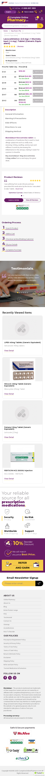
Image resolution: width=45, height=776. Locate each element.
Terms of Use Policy (10, 647)
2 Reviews (20, 46)
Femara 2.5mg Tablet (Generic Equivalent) (17, 428)
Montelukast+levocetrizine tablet (19, 137)
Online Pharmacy (9, 600)
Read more (19, 189)
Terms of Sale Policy (11, 651)
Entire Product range (11, 610)
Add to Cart (37, 72)
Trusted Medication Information (15, 668)
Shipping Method (13, 131)
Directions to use (13, 127)
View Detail (9, 351)
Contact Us (7, 621)
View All (22, 299)
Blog (5, 607)
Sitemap (6, 625)
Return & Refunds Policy (12, 654)
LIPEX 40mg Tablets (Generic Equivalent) (22, 342)
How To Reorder (9, 632)
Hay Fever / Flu (16, 31)
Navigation (3, 20)
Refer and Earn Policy (11, 665)
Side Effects (11, 123)
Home (6, 31)
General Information (14, 114)
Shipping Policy (9, 661)
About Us (7, 603)
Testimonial (8, 618)
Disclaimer (7, 658)
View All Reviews (32, 200)
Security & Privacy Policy (12, 643)
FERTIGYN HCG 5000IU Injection (18, 470)
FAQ (5, 614)
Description (10, 110)
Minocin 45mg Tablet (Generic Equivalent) (17, 385)
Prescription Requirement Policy (15, 640)
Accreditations (9, 628)
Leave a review (14, 200)
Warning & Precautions (15, 118)
